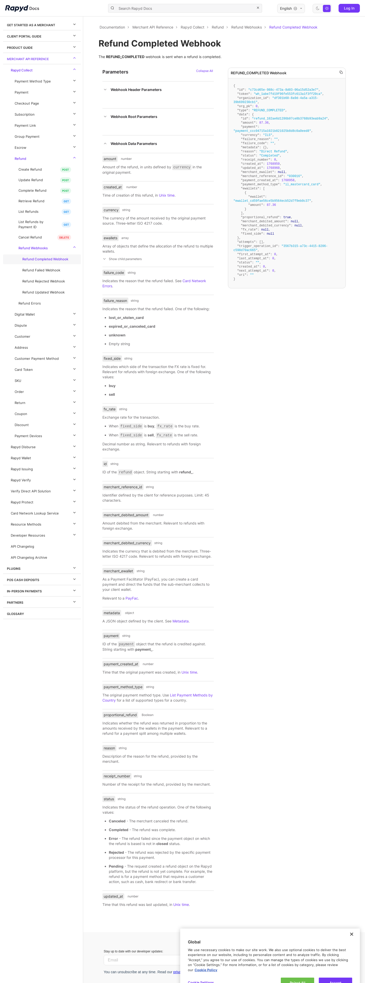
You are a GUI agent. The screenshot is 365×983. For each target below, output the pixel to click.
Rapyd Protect (44, 501)
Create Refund (30, 169)
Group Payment (46, 136)
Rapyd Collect (44, 69)
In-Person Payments (42, 590)
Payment (46, 91)
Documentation (112, 27)
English (291, 8)
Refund (46, 158)
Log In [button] (349, 8)
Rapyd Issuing (44, 468)
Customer (46, 335)
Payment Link (46, 124)
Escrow (46, 147)
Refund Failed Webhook (41, 270)
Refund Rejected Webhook (43, 281)
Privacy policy (253, 971)
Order (46, 391)
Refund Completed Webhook (45, 259)
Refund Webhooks (47, 247)
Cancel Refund (30, 237)
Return (46, 402)
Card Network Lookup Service (44, 512)
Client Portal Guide (42, 35)
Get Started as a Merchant (42, 24)
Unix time (167, 195)
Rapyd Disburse (44, 446)
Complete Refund (32, 190)
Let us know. (278, 952)
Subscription (46, 113)
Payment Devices (46, 435)
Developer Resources (44, 534)
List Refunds (28, 212)
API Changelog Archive (29, 557)
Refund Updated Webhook (43, 292)
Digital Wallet (46, 313)
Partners (42, 601)
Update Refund (30, 180)
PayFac (132, 598)
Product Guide (42, 47)
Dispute (46, 324)
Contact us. (271, 965)
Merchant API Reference (42, 58)
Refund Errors (29, 303)
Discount (46, 424)
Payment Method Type (46, 80)
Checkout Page (46, 102)
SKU (46, 380)
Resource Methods (44, 523)
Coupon (46, 413)
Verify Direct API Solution (44, 490)
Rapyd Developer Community (289, 958)
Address (46, 347)
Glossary (15, 614)
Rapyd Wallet (44, 457)
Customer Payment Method (46, 358)
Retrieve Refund (31, 201)
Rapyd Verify (44, 479)
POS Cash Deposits (42, 579)
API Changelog (22, 546)
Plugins (42, 568)
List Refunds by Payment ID (30, 224)
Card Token (46, 369)
